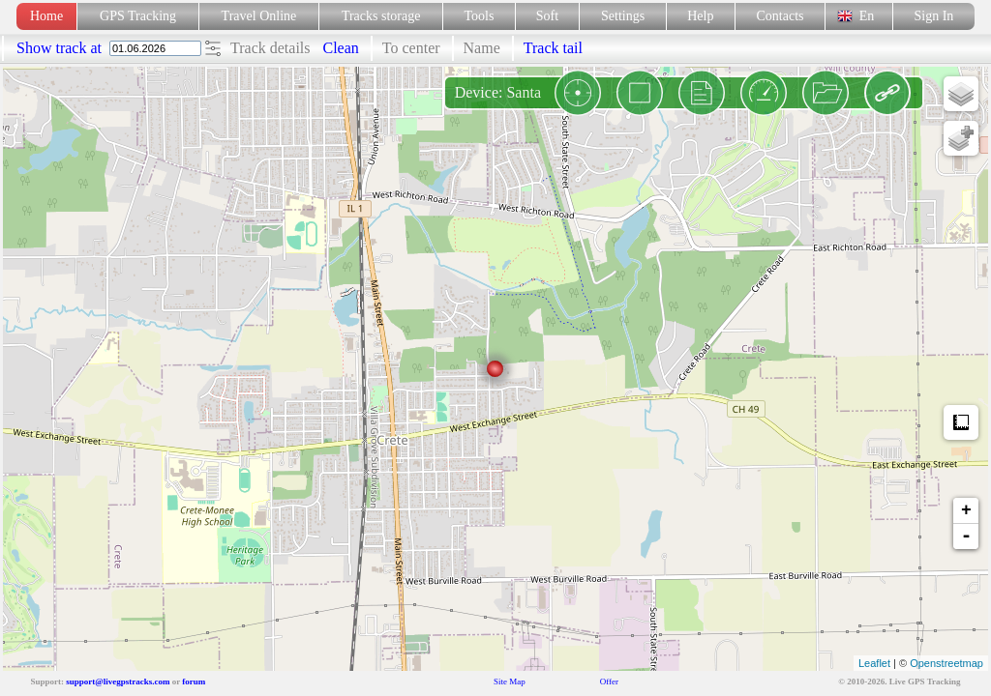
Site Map (510, 681)
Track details (270, 48)
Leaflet (874, 663)
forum (193, 681)
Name (482, 48)
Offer (609, 681)
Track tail (553, 48)
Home (46, 16)
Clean (341, 48)
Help (700, 16)
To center (411, 48)
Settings (622, 16)
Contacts (780, 16)
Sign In (933, 16)
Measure (961, 422)
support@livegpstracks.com (117, 681)
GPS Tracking (138, 16)
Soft (547, 16)
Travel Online (259, 16)
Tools (479, 16)
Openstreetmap (946, 663)
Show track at (60, 48)
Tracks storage (381, 16)
